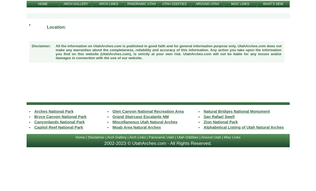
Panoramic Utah (161, 137)
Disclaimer (96, 137)
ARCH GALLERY (76, 4)
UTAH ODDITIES (174, 4)
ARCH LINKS (108, 4)
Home (80, 137)
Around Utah (211, 137)
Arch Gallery (117, 137)
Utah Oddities (188, 137)
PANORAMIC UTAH (141, 4)
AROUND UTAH (207, 4)
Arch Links (137, 137)
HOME (43, 4)
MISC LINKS (240, 4)
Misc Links (232, 137)
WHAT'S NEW (273, 4)
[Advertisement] (158, 83)
